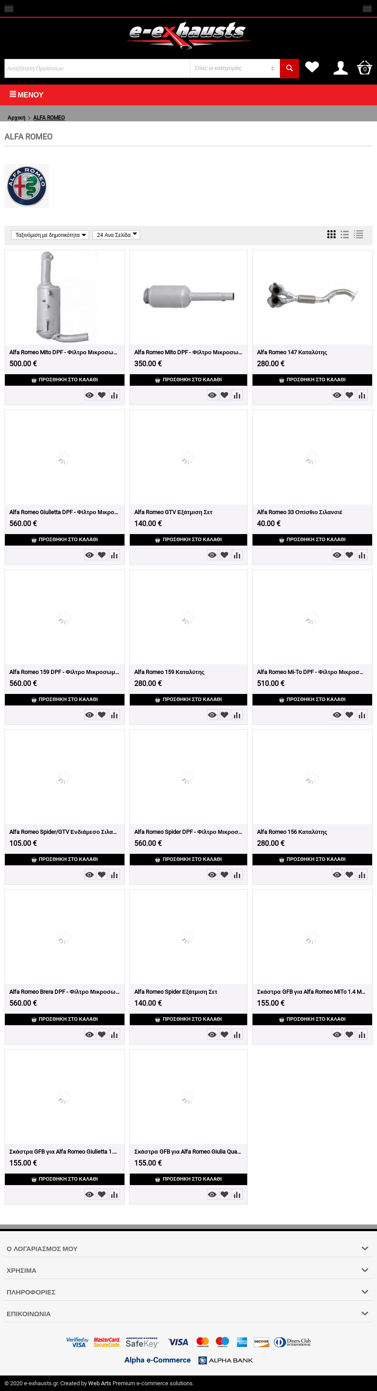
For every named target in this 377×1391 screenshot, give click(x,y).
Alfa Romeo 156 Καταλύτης (292, 832)
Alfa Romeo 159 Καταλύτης (169, 672)
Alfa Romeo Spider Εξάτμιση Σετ (175, 991)
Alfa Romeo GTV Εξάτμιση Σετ (173, 512)
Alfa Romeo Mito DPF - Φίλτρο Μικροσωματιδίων (64, 352)
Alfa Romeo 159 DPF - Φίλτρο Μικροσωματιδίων (64, 672)
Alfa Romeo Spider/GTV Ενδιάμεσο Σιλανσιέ (64, 832)
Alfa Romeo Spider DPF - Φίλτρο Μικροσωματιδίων (188, 832)
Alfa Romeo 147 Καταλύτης (292, 352)
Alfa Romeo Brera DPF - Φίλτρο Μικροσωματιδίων (64, 991)
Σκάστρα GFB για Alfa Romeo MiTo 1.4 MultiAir (312, 991)
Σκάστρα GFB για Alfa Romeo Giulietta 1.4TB (64, 1151)
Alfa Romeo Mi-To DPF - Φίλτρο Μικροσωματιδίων (312, 672)
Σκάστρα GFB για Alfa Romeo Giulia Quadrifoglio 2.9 (188, 1151)
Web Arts (99, 1383)
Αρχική (16, 118)
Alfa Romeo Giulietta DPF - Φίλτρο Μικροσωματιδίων (64, 512)
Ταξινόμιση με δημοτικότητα (51, 235)
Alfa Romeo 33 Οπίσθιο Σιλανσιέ (299, 512)
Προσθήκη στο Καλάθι (64, 380)
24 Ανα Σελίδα (117, 235)
